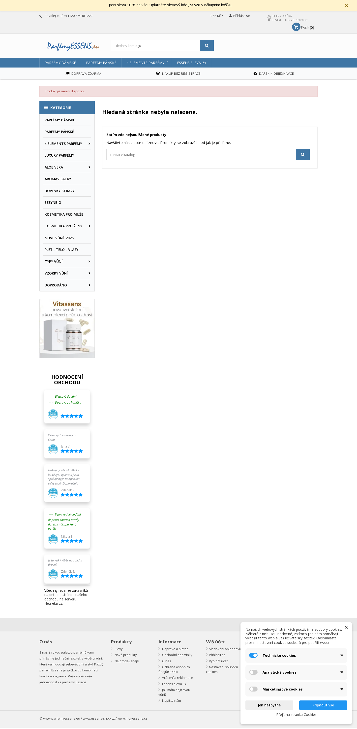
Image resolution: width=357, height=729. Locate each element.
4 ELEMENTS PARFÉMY (145, 64)
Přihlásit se (217, 656)
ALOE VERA (54, 168)
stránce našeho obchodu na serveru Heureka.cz (65, 600)
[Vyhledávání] (162, 47)
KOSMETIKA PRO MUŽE (64, 215)
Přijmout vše (323, 705)
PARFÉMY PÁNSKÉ (101, 64)
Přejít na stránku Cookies (296, 714)
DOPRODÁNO (56, 286)
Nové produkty (125, 656)
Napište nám (171, 701)
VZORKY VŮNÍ (56, 274)
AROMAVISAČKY (58, 180)
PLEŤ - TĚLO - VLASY (61, 250)
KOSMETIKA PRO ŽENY (63, 227)
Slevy (118, 650)
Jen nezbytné (269, 705)
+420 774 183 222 (80, 17)
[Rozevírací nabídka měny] (217, 17)
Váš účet (215, 643)
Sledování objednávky (226, 650)
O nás (166, 662)
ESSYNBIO (53, 203)
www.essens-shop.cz (99, 719)
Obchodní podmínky (176, 656)
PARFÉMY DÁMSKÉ (60, 64)
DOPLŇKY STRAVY (60, 192)
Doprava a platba (174, 650)
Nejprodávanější (126, 662)
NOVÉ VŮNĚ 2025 (59, 239)
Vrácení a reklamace (177, 679)
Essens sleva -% (191, 64)
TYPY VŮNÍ (53, 262)
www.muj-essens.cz (132, 719)
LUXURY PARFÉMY (59, 156)
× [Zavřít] (350, 6)
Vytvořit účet (218, 662)
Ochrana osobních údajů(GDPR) (174, 670)
